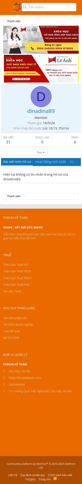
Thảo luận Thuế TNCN (17, 271)
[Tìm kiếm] (49, 7)
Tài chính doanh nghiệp (18, 324)
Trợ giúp (30, 479)
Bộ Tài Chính (11, 338)
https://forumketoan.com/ (25, 378)
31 (8, 141)
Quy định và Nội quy (32, 475)
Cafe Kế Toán (11, 331)
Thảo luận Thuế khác (16, 285)
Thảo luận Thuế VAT (16, 265)
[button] (6, 7)
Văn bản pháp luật (14, 318)
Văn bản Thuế (12, 291)
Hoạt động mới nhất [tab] (50, 161)
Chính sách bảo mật (60, 475)
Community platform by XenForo (41, 465)
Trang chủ (44, 479)
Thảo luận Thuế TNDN (17, 278)
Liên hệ (12, 475)
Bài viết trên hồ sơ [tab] (17, 161)
